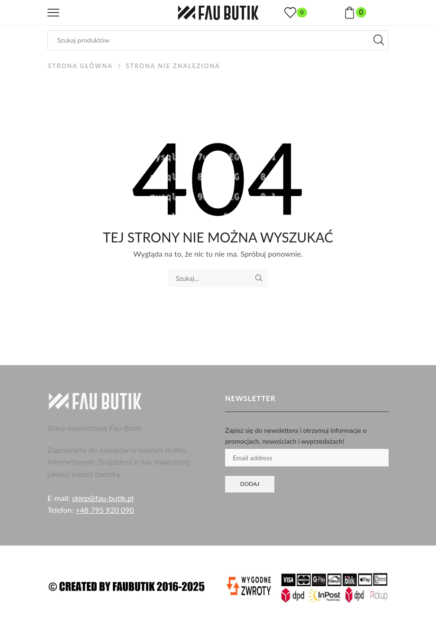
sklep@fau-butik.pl (103, 497)
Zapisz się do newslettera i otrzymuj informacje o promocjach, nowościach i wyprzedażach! (295, 435)
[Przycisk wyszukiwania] (378, 40)
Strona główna (80, 66)
